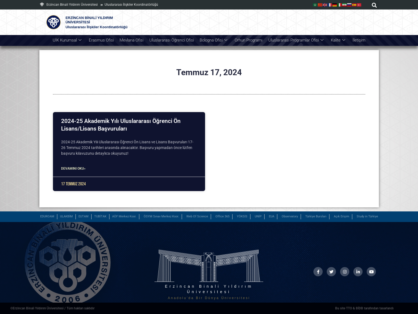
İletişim (357, 40)
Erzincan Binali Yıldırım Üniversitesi (72, 5)
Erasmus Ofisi (102, 40)
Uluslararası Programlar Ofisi (295, 40)
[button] (374, 5)
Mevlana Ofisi (132, 40)
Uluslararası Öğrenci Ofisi (172, 40)
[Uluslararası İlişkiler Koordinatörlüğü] (101, 5)
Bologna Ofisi (213, 40)
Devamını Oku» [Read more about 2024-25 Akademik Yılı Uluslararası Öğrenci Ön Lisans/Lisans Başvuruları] (73, 168)
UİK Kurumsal (68, 40)
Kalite (337, 40)
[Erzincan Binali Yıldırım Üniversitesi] (42, 4)
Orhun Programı (248, 40)
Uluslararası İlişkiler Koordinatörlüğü (131, 5)
